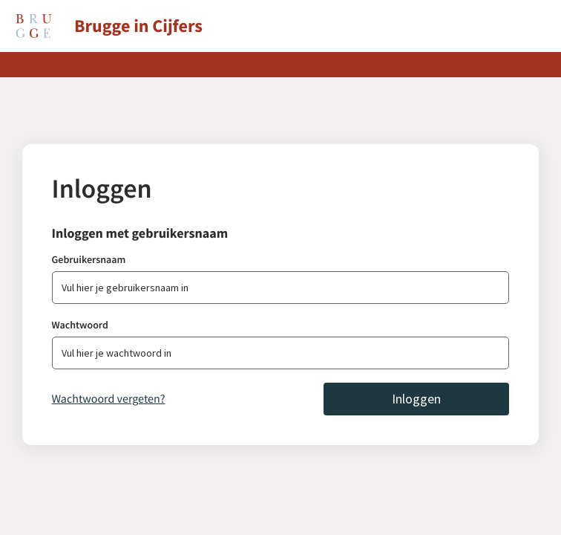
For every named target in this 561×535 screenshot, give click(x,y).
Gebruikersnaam (89, 259)
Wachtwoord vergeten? (108, 399)
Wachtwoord (80, 324)
